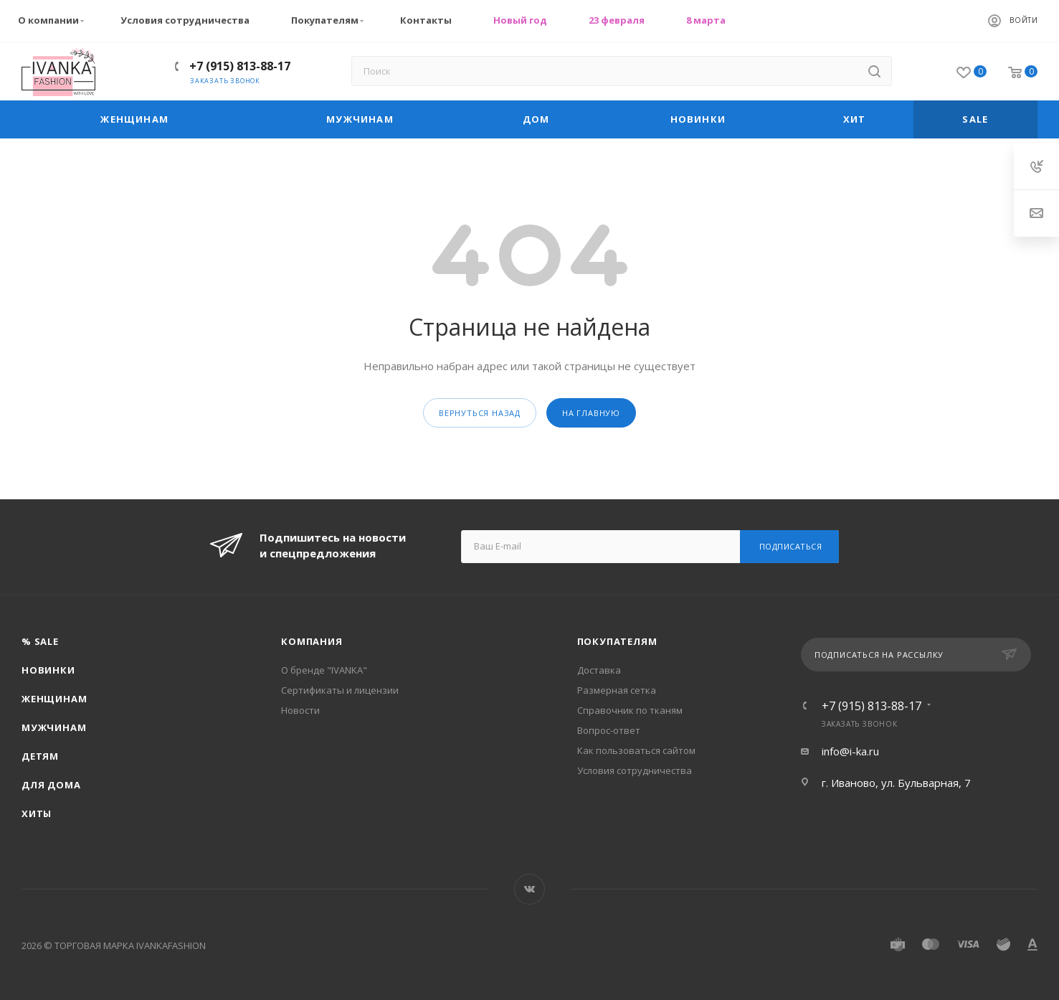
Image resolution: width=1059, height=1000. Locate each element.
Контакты (426, 20)
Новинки (48, 670)
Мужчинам (54, 727)
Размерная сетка (616, 690)
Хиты (37, 813)
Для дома (51, 784)
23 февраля (617, 20)
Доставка (599, 670)
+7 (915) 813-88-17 (239, 66)
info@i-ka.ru (850, 751)
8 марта (706, 20)
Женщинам (54, 698)
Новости (300, 710)
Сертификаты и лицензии (340, 690)
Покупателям (329, 20)
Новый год (520, 20)
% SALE (40, 641)
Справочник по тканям (630, 710)
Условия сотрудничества (185, 20)
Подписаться (790, 546)
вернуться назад (480, 412)
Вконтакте (529, 889)
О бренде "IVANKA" (324, 670)
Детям (40, 756)
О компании (52, 20)
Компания (311, 641)
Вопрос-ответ (608, 730)
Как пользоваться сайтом (636, 750)
